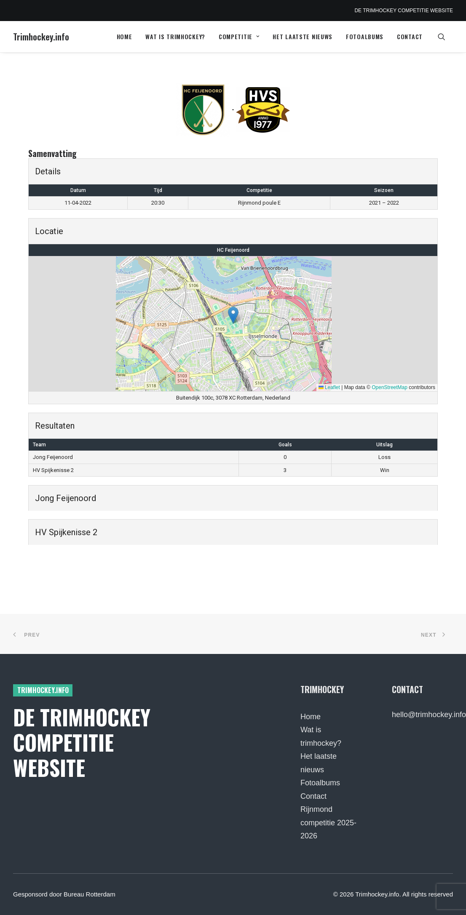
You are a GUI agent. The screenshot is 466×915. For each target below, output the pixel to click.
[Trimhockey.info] (41, 36)
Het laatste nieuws (302, 36)
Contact (410, 36)
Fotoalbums (364, 36)
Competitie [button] (239, 36)
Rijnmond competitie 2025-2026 (328, 822)
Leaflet (329, 387)
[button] (445, 36)
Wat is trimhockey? (175, 36)
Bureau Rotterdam (89, 894)
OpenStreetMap (389, 387)
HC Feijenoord (233, 250)
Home (124, 36)
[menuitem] (124, 36)
